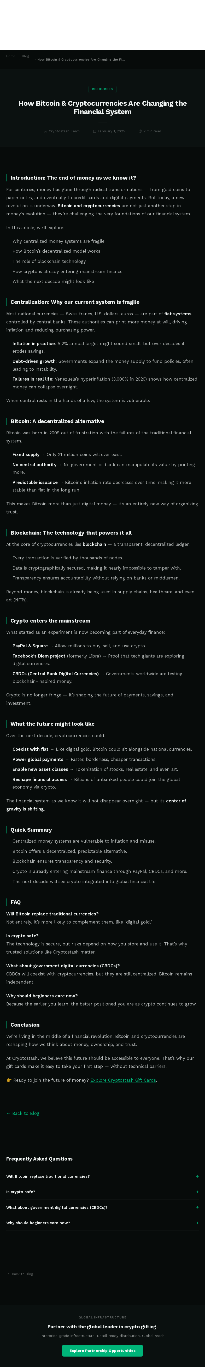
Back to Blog (19, 1274)
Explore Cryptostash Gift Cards (123, 1085)
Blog (26, 56)
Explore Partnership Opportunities (102, 1356)
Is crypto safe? (102, 1197)
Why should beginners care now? (102, 1228)
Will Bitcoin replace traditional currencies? (102, 1182)
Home (11, 56)
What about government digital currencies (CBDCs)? (102, 1213)
